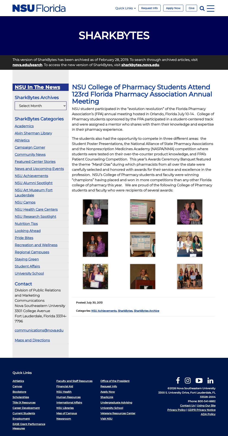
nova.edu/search (27, 65)
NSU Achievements (31, 176)
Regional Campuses (32, 252)
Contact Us (187, 405)
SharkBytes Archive (146, 310)
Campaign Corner (30, 147)
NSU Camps (25, 202)
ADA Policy (208, 414)
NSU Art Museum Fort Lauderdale (33, 192)
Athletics (22, 140)
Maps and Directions (32, 340)
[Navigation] (210, 8)
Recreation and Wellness (36, 245)
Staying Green (27, 259)
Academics (24, 126)
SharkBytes (125, 310)
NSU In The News (37, 87)
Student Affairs (27, 266)
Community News (30, 155)
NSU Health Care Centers (36, 209)
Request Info (149, 8)
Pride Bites (24, 238)
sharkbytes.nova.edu (140, 65)
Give (191, 8)
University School (29, 273)
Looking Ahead (28, 231)
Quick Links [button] (125, 8)
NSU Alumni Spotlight (33, 183)
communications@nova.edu (39, 330)
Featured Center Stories (35, 162)
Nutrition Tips (26, 224)
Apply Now (173, 8)
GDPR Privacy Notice (201, 409)
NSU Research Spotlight (35, 217)
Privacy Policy (176, 409)
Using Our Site (206, 405)
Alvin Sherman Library (33, 133)
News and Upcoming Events (39, 169)
